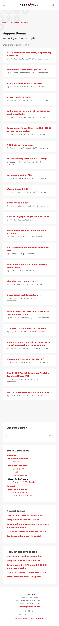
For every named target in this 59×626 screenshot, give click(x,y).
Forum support (20, 492)
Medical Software (17, 466)
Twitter (29, 611)
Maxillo (16, 472)
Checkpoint (18, 469)
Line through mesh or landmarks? (24, 515)
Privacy (17, 619)
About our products (22, 495)
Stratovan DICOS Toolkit (24, 482)
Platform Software (18, 458)
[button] (4, 5)
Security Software (18, 479)
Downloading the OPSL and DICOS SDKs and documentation (28, 525)
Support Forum (19, 22)
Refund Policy (26, 619)
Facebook (25, 611)
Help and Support (17, 489)
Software (11, 455)
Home (5, 22)
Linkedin (33, 611)
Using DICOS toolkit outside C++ (23, 520)
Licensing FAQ (38, 619)
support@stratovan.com (29, 607)
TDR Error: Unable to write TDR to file (26, 531)
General (11, 486)
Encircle (16, 461)
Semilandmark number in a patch (24, 536)
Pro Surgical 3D (20, 475)
